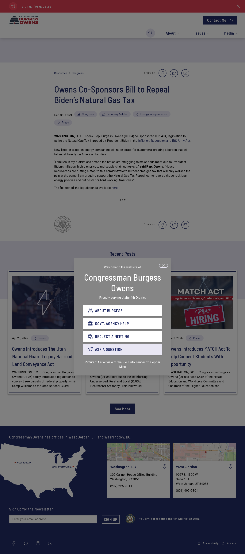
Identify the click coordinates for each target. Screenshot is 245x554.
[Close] (163, 266)
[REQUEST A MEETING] (122, 336)
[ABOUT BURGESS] (122, 310)
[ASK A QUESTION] (122, 349)
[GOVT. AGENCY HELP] (122, 323)
